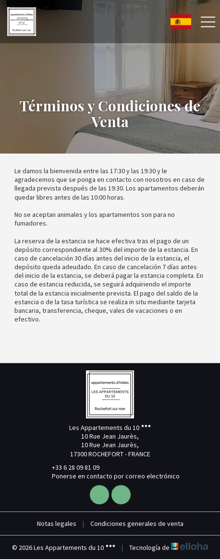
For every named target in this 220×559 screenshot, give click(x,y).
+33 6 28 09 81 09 (70, 467)
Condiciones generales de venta (136, 523)
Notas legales (56, 523)
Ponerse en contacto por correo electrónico (110, 476)
